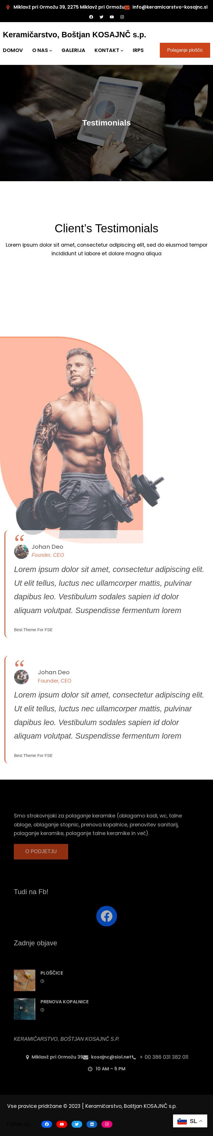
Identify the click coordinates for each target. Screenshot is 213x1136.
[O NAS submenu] (50, 50)
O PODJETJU (41, 856)
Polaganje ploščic (185, 50)
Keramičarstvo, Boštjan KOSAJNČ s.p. (74, 34)
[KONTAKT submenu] (122, 50)
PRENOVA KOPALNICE (65, 1017)
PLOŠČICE (52, 988)
